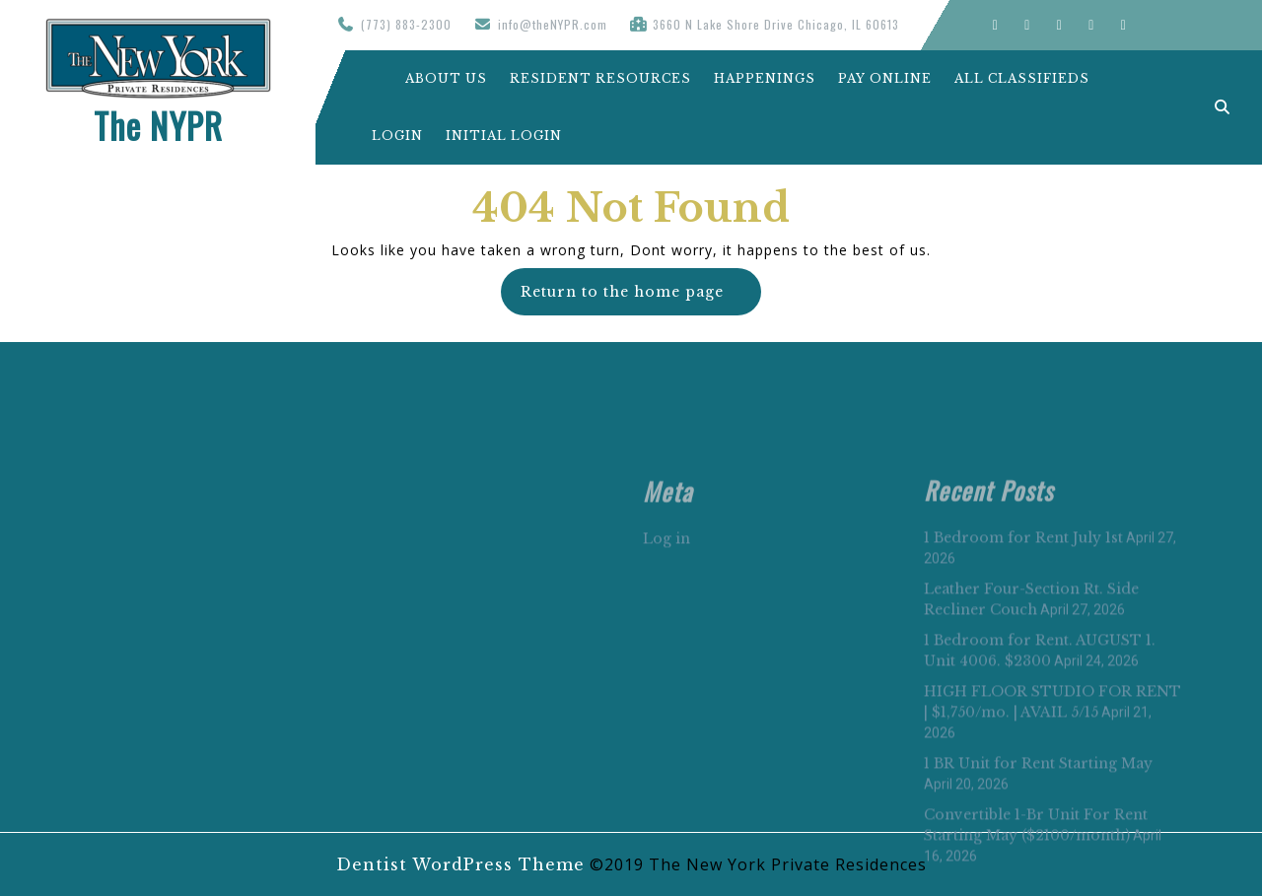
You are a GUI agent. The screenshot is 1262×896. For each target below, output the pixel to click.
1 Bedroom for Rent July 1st (1023, 657)
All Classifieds (1021, 78)
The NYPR (158, 125)
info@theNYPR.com (552, 24)
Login (397, 135)
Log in (666, 658)
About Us (429, 78)
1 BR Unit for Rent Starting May (1038, 883)
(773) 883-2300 (406, 24)
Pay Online (885, 78)
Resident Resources (600, 78)
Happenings (764, 78)
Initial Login (504, 135)
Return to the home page (641, 298)
